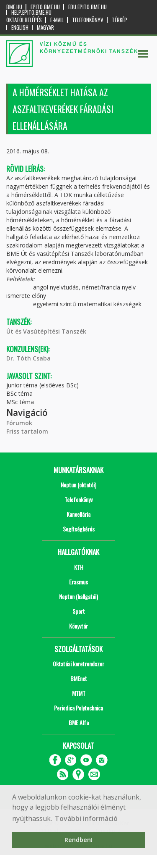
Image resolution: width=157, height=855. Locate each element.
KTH (78, 567)
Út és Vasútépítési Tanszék (46, 331)
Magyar (45, 27)
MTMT (78, 693)
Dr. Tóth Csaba (28, 358)
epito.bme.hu (45, 7)
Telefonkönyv (87, 20)
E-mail (57, 20)
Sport (78, 611)
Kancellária (78, 514)
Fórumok (19, 423)
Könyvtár (78, 625)
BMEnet (78, 678)
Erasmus (78, 581)
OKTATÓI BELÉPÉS (24, 20)
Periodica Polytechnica (78, 707)
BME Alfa (79, 722)
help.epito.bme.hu (31, 12)
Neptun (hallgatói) (78, 596)
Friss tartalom (27, 431)
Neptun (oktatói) (78, 484)
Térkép (119, 20)
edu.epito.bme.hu (87, 7)
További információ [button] (86, 818)
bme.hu (14, 7)
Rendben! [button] (78, 840)
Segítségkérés (79, 528)
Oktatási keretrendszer (78, 663)
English (19, 27)
